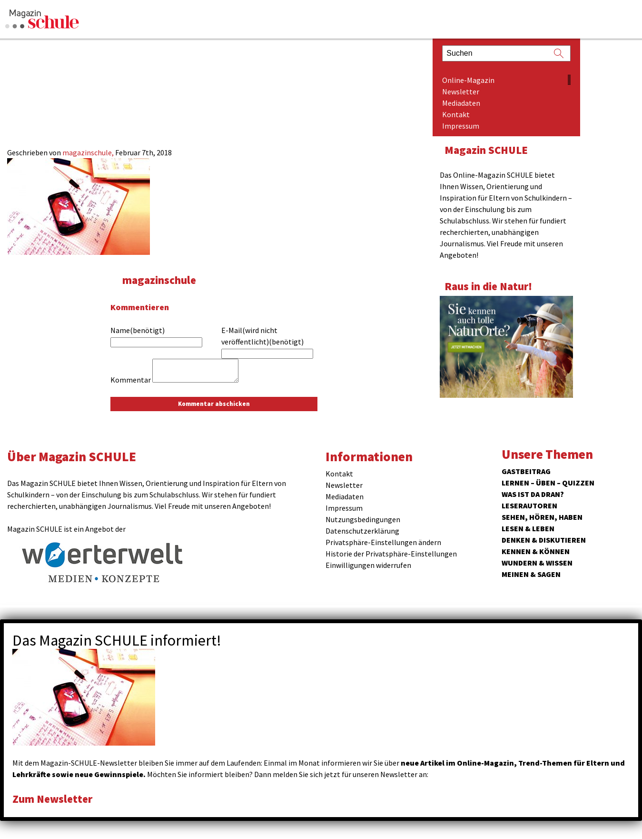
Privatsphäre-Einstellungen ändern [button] (383, 542)
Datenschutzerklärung (362, 531)
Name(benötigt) (137, 330)
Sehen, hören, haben (542, 517)
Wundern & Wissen (537, 562)
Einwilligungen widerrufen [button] (368, 565)
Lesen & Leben (528, 528)
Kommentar (130, 379)
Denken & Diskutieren (544, 540)
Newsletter (460, 91)
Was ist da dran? (533, 494)
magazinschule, (88, 152)
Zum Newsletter (52, 799)
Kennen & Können (536, 551)
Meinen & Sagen (531, 574)
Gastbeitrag (526, 471)
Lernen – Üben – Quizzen (548, 482)
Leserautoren (529, 505)
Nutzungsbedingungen (363, 519)
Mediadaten (461, 103)
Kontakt (456, 114)
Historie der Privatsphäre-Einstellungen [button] (391, 553)
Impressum (460, 126)
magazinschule (159, 280)
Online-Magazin (468, 80)
